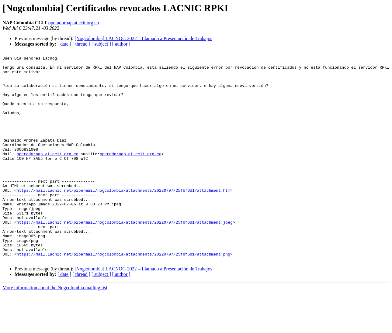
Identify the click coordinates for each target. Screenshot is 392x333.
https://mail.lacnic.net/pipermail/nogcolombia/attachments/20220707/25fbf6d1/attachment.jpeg (125, 256)
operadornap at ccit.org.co (73, 22)
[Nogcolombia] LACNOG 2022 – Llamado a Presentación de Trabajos (143, 38)
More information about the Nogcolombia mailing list (54, 327)
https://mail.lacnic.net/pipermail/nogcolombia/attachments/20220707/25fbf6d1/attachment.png (123, 294)
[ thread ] (81, 43)
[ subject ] (101, 43)
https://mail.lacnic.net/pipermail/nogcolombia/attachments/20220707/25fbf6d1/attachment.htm (123, 217)
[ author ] (121, 43)
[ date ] (64, 43)
